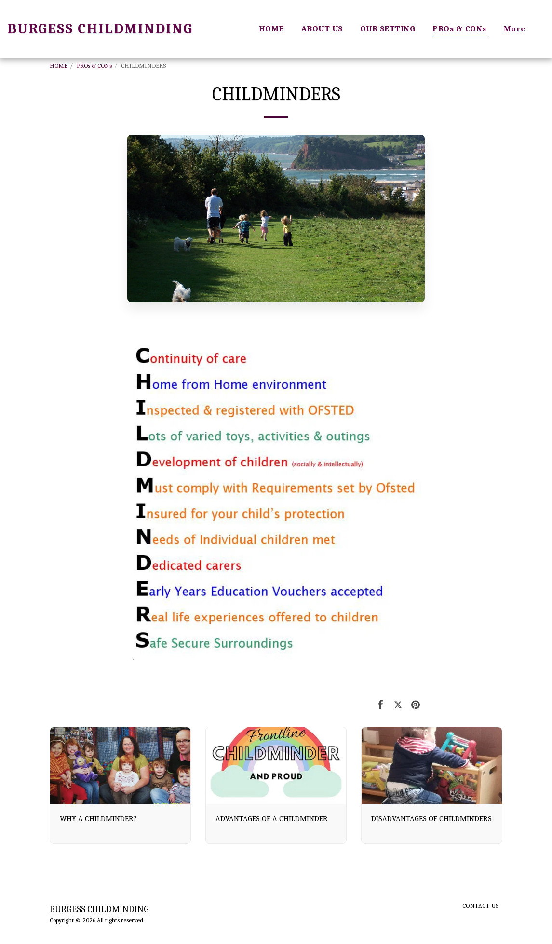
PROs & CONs (94, 65)
